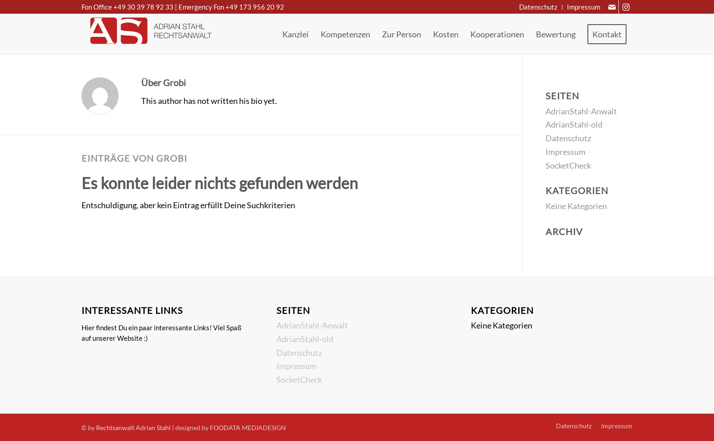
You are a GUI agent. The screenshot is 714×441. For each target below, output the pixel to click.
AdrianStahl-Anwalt (581, 111)
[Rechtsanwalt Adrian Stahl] (150, 34)
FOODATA (225, 427)
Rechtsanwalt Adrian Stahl (133, 427)
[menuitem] (538, 7)
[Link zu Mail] (611, 7)
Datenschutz (568, 138)
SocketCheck (568, 165)
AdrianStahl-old (574, 124)
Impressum (566, 152)
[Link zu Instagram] (625, 7)
